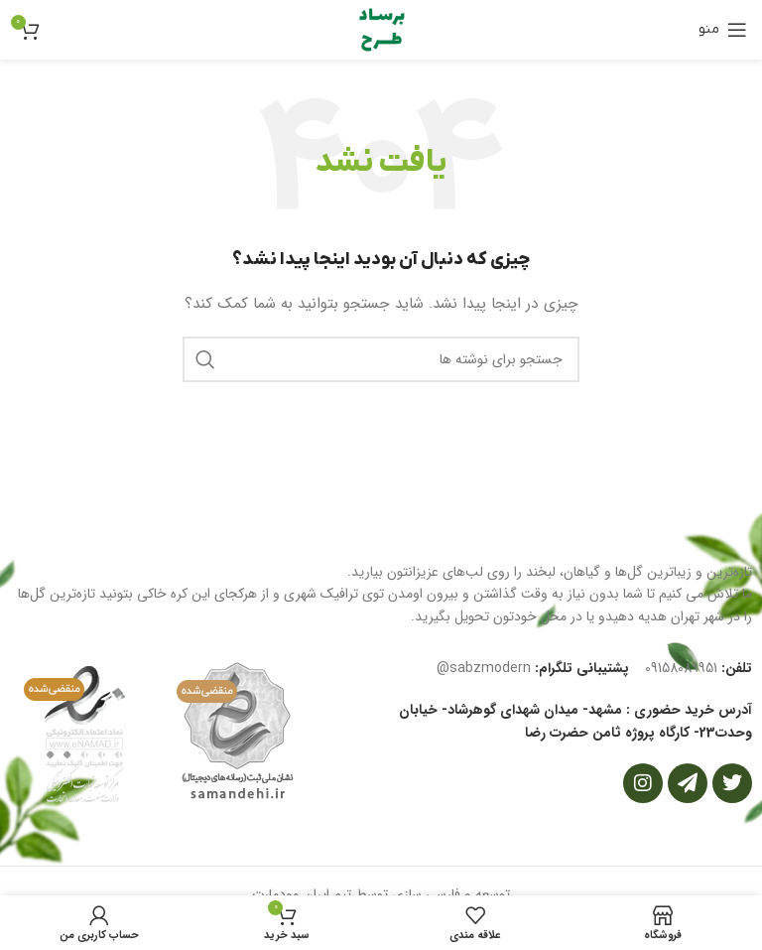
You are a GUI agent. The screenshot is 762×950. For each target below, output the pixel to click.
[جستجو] (381, 359)
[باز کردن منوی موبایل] (723, 30)
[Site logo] (380, 29)
